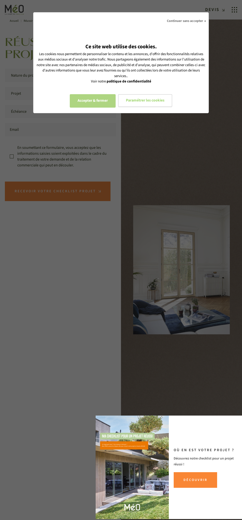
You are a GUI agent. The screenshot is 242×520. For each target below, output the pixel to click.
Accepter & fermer (93, 100)
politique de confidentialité (129, 81)
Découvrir (195, 480)
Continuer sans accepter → (186, 21)
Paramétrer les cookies (145, 100)
